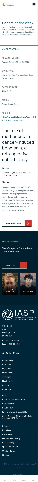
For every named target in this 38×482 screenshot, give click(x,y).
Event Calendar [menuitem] (8, 373)
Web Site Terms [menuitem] (8, 451)
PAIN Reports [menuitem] (8, 404)
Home (4, 478)
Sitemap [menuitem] (5, 455)
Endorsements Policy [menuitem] (11, 439)
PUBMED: (6, 113)
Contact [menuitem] (5, 426)
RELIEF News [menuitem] (8, 408)
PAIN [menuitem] (4, 396)
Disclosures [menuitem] (7, 434)
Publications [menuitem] (7, 360)
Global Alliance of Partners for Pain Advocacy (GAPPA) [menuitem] (17, 417)
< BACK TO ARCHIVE (10, 49)
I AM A (14, 478)
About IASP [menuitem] (7, 389)
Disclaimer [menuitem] (6, 430)
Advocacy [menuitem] (6, 377)
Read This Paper (13, 223)
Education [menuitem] (6, 369)
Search (24, 478)
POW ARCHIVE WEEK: (11, 58)
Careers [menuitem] (5, 385)
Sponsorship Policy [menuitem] (10, 447)
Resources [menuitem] (6, 365)
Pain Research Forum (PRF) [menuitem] (14, 400)
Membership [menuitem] (7, 381)
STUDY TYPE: (8, 71)
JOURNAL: (6, 100)
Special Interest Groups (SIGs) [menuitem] (14, 412)
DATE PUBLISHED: (10, 87)
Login (33, 478)
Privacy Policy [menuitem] (8, 443)
